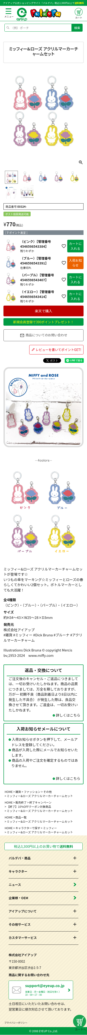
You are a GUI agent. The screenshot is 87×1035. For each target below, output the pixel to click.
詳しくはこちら (68, 715)
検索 (77, 28)
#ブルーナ (61, 634)
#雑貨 (7, 634)
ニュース (15, 884)
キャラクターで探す (28, 828)
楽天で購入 (43, 310)
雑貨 (18, 792)
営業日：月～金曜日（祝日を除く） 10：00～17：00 (49, 990)
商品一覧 (21, 817)
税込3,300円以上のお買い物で (43, 846)
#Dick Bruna (43, 634)
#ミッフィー (22, 634)
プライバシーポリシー (16, 1023)
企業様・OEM (18, 898)
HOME (9, 792)
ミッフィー (50, 828)
